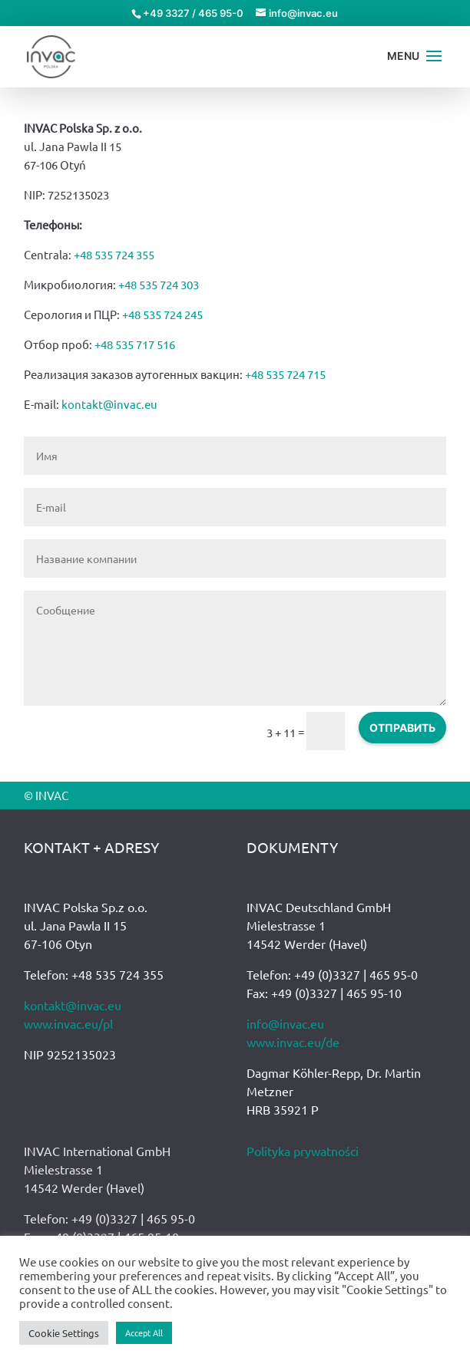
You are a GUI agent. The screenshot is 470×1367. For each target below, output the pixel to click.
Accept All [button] (144, 1332)
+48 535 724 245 (162, 314)
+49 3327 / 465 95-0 (193, 13)
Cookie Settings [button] (63, 1332)
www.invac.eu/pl (68, 1023)
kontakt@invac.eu (109, 404)
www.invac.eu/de (293, 1041)
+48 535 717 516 (134, 344)
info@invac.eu (285, 1023)
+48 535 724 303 (158, 284)
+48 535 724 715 (285, 374)
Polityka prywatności (303, 1150)
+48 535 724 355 (114, 254)
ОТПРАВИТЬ (402, 727)
